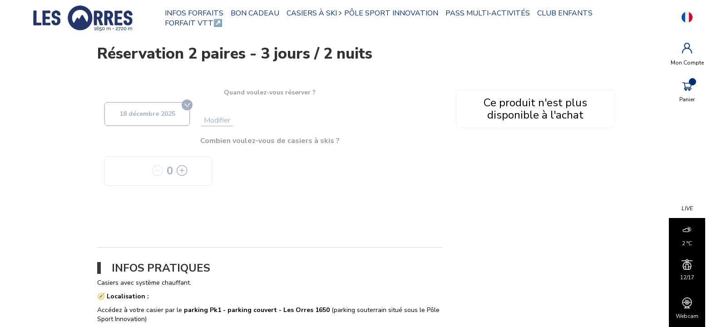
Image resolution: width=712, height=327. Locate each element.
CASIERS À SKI (315, 13)
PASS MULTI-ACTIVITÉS (491, 13)
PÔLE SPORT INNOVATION (394, 13)
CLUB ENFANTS (568, 13)
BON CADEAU (258, 13)
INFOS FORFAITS (197, 13)
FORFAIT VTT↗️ (197, 23)
